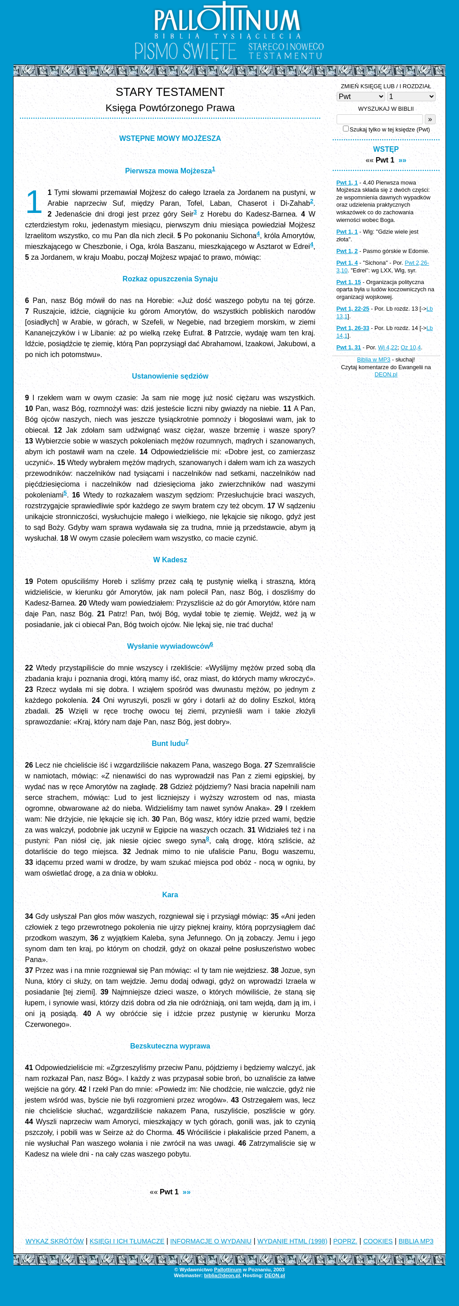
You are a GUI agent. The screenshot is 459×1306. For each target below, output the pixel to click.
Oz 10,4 (410, 347)
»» (187, 1192)
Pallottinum (228, 1269)
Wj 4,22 (387, 347)
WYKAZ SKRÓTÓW (55, 1241)
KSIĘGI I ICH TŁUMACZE (127, 1241)
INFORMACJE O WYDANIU (211, 1241)
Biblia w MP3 (373, 359)
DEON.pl (386, 374)
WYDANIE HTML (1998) (292, 1241)
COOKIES (378, 1241)
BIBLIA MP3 (416, 1241)
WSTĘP (386, 149)
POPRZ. (345, 1241)
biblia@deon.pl (222, 1275)
